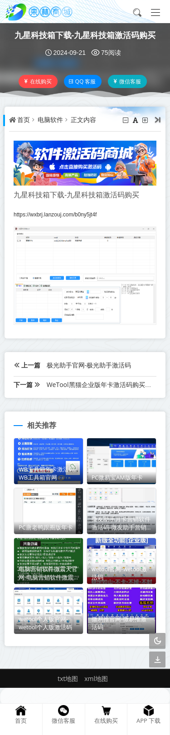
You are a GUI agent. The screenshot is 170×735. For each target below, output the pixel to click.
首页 (23, 120)
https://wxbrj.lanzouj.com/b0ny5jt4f (55, 214)
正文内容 (83, 120)
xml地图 (96, 678)
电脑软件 (50, 120)
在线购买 (37, 81)
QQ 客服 (82, 81)
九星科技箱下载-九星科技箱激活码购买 (85, 34)
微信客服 (126, 81)
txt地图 (68, 678)
